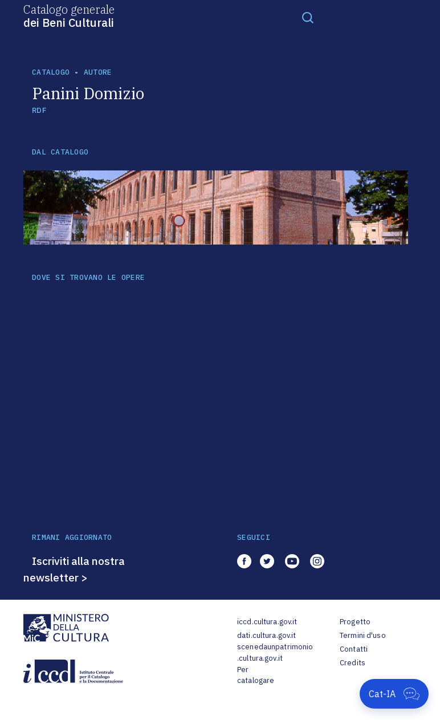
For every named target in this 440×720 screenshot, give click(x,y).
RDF (39, 110)
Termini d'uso (363, 635)
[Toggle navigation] (308, 17)
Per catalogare (255, 675)
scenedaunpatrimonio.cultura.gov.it (275, 652)
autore (98, 72)
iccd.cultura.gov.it (267, 622)
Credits (352, 663)
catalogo (51, 72)
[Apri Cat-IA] (394, 694)
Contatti (354, 649)
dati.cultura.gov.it (266, 635)
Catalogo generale (69, 15)
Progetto (355, 622)
